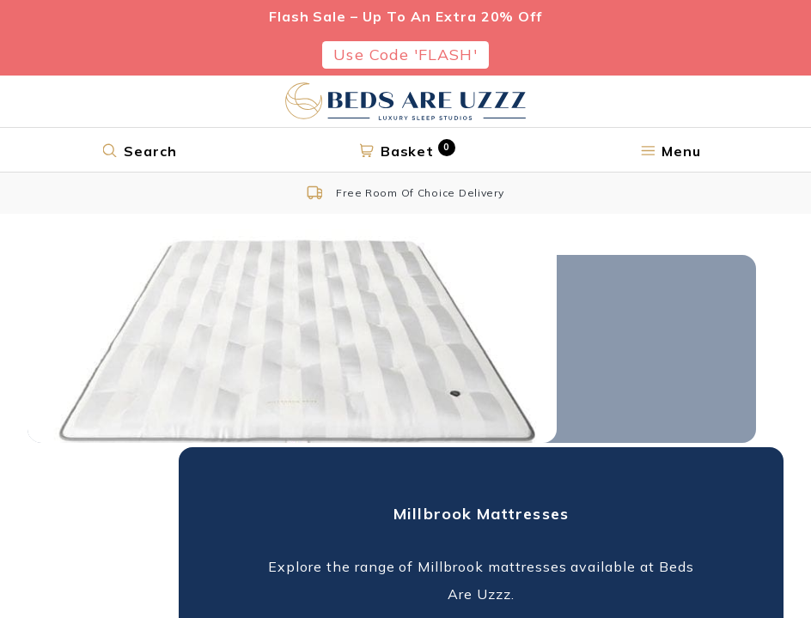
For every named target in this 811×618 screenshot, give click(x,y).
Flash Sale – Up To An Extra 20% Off (406, 16)
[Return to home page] (405, 101)
